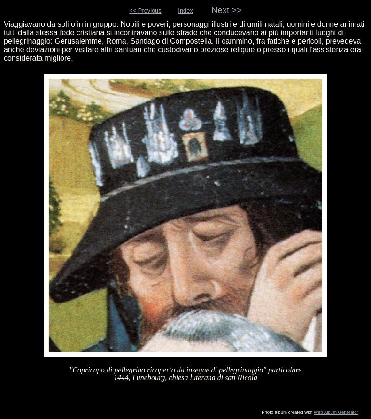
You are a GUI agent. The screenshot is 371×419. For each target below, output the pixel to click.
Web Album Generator (336, 412)
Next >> (226, 10)
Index (185, 10)
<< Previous (145, 10)
